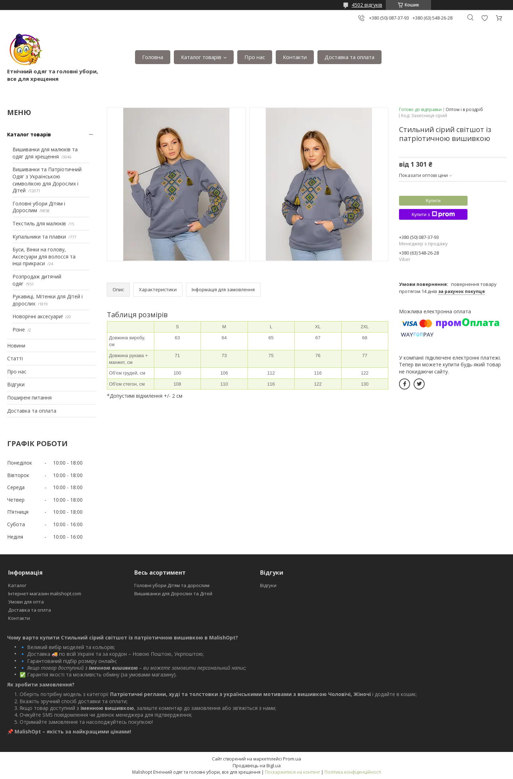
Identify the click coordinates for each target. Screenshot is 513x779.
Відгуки (16, 384)
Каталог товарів (201, 57)
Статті (15, 358)
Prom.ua (292, 759)
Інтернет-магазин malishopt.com (44, 593)
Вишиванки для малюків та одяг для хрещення (45, 153)
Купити (433, 200)
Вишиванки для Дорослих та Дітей (173, 593)
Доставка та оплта (29, 610)
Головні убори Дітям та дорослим (171, 585)
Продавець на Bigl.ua (257, 765)
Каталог (17, 585)
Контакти (295, 57)
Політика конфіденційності (353, 772)
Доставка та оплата (349, 57)
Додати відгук (484, 18)
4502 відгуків (367, 4)
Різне (18, 329)
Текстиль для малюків (39, 223)
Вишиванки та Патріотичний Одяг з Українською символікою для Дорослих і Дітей (47, 180)
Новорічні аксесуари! (37, 316)
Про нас (254, 57)
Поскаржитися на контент (292, 772)
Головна (152, 57)
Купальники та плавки (39, 236)
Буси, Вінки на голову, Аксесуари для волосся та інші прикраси (44, 256)
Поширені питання (29, 397)
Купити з (433, 214)
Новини (16, 345)
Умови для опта (26, 601)
